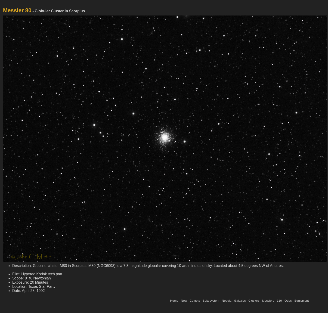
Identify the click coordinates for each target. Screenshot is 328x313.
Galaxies (240, 300)
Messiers (268, 300)
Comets (195, 300)
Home (174, 300)
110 (279, 300)
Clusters (254, 300)
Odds (288, 300)
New (184, 300)
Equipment (301, 300)
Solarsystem (211, 300)
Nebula (226, 300)
